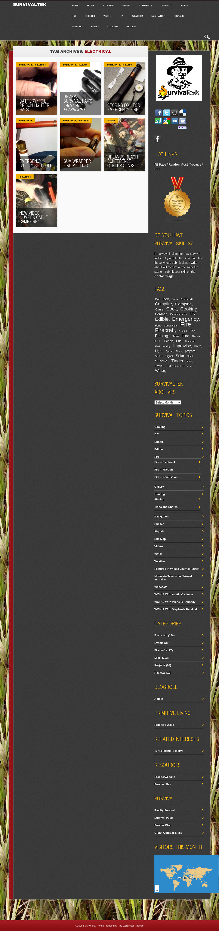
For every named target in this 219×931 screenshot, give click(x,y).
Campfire (163, 304)
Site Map (108, 5)
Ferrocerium (170, 325)
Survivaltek (30, 4)
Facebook (157, 138)
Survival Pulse (163, 817)
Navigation (158, 16)
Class (159, 309)
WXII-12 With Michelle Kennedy (174, 601)
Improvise (182, 346)
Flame (176, 336)
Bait (157, 299)
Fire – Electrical (164, 462)
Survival (161, 361)
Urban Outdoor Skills (168, 832)
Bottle (175, 299)
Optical (169, 351)
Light (159, 351)
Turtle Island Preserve (179, 366)
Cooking (112, 26)
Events (111, 120)
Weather (137, 16)
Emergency (185, 319)
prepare (190, 351)
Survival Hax (162, 784)
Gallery (131, 26)
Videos (185, 5)
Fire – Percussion (166, 477)
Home (75, 5)
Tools (189, 361)
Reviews (83, 65)
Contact (166, 5)
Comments (145, 5)
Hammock (190, 341)
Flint (185, 336)
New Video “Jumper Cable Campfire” (33, 217)
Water (107, 16)
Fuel (179, 341)
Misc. (157, 657)
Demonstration (178, 314)
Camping (183, 304)
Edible (95, 26)
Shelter (90, 16)
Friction (167, 341)
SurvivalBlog (162, 825)
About (126, 5)
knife (197, 346)
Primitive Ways (164, 724)
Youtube (195, 164)
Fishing (161, 336)
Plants (179, 351)
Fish (192, 331)
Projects (159, 665)
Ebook (91, 5)
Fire (74, 16)
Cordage (161, 314)
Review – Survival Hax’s (78, 103)
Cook (171, 309)
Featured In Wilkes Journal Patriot (176, 568)
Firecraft (40, 65)
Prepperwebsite (164, 776)
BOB (166, 299)
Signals (179, 16)
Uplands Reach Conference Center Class (122, 161)
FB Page (160, 164)
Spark (190, 356)
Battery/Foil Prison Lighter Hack (34, 105)
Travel (159, 366)
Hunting (77, 26)
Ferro (158, 325)
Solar (180, 356)
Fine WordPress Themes (131, 925)
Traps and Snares (166, 506)
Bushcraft (25, 65)
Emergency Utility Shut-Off (35, 163)
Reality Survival (164, 810)
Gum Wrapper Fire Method (77, 163)
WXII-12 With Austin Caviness (174, 594)
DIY (122, 16)
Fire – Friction (163, 469)
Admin (158, 698)
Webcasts (160, 587)
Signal (169, 356)
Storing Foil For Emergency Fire (123, 107)
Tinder (177, 360)
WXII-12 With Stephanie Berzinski (176, 609)
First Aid (183, 331)
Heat (157, 346)
